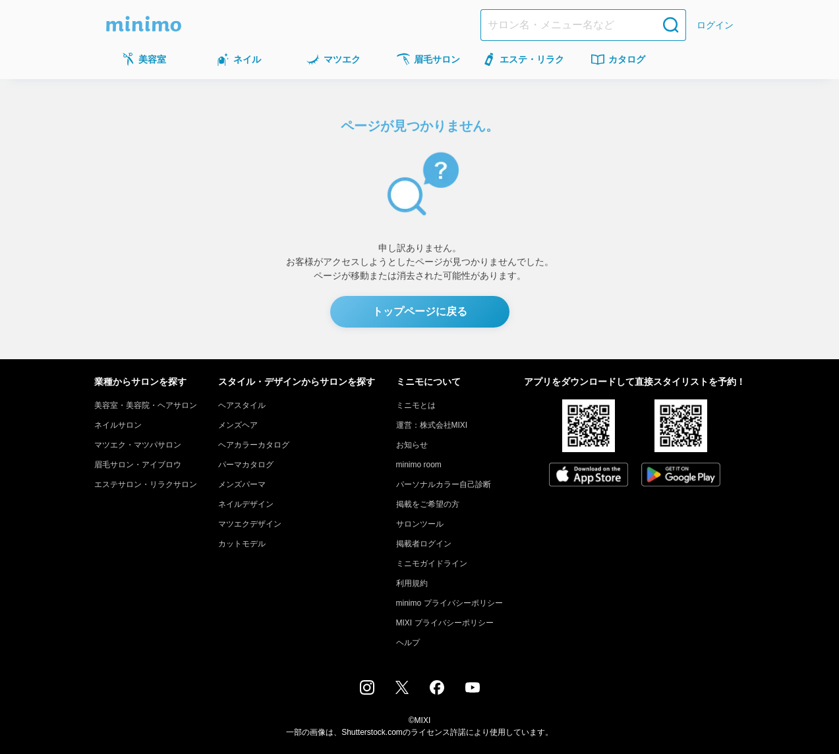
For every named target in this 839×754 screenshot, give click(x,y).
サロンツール (420, 524)
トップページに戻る (419, 311)
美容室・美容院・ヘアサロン (145, 405)
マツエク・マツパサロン (137, 445)
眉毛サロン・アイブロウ (137, 464)
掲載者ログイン (423, 543)
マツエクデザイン (249, 524)
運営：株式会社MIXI (432, 425)
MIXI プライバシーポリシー (445, 622)
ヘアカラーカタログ (253, 445)
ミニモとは (416, 405)
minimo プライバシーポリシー (449, 603)
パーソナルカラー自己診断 (443, 484)
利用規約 (412, 583)
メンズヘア (238, 425)
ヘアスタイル (242, 405)
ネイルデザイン (246, 504)
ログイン (715, 25)
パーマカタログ (246, 464)
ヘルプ (408, 642)
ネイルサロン (118, 425)
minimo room (419, 464)
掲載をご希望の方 (427, 504)
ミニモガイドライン (431, 563)
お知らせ (412, 445)
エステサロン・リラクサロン (145, 484)
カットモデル (242, 543)
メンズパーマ (242, 484)
